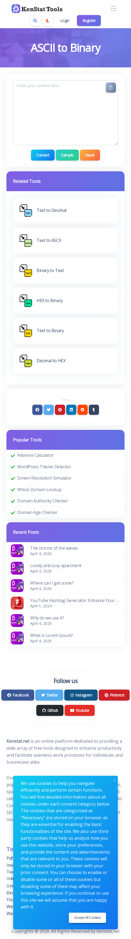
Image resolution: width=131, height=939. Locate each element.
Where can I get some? (52, 583)
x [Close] (115, 779)
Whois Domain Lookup (39, 489)
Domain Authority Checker (42, 501)
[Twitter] (49, 410)
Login (64, 20)
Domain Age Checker (37, 512)
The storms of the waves (54, 548)
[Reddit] (82, 410)
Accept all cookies (87, 917)
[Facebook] (37, 410)
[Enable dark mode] (48, 21)
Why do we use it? (47, 618)
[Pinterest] (60, 410)
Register (89, 20)
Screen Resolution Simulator (44, 478)
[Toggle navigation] (113, 8)
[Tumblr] (94, 410)
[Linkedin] (71, 410)
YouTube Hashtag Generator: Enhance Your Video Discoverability (75, 600)
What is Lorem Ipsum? (51, 635)
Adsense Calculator (35, 455)
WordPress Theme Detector (44, 467)
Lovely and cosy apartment (56, 565)
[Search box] (35, 21)
